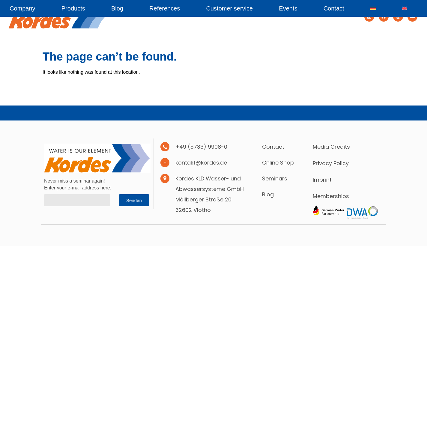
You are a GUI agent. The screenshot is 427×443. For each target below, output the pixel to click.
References (164, 8)
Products (73, 8)
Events (288, 8)
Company (22, 8)
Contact (334, 8)
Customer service (229, 8)
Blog (117, 8)
